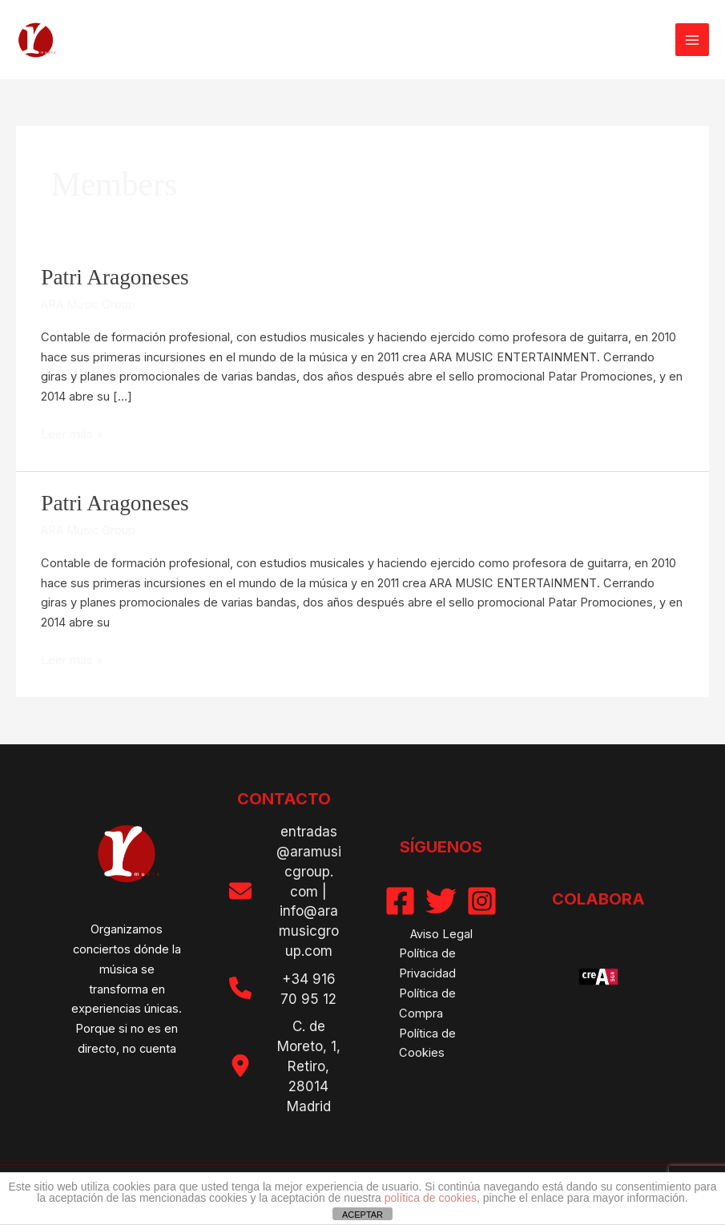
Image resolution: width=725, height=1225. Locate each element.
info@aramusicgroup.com (309, 931)
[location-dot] (240, 1065)
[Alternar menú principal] (692, 40)
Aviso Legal (441, 934)
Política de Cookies (427, 1043)
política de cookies (431, 1197)
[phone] (240, 988)
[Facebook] (400, 901)
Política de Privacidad (427, 963)
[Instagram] (481, 901)
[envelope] (240, 891)
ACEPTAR (362, 1214)
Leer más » (72, 435)
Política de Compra (427, 1003)
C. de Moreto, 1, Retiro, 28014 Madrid (308, 1066)
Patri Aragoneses (115, 277)
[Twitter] (441, 901)
